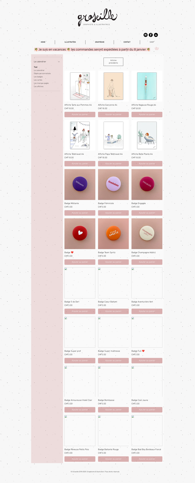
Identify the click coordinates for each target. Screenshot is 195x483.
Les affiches (38, 86)
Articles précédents (113, 61)
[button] (158, 48)
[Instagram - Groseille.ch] (146, 35)
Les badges (38, 76)
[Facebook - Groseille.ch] (151, 35)
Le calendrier (39, 70)
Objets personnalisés (42, 73)
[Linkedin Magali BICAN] (156, 35)
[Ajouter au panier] (79, 114)
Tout (35, 67)
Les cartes (38, 80)
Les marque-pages (41, 83)
